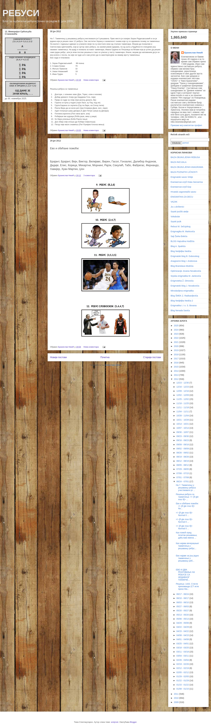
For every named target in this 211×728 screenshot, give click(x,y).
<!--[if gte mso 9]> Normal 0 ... (184, 513)
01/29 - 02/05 (182, 676)
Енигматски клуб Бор (181, 187)
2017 (176, 358)
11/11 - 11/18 (182, 407)
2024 (176, 330)
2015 (176, 367)
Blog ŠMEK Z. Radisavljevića (184, 295)
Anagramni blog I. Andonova (184, 261)
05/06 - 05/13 (182, 619)
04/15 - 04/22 (182, 631)
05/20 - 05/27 (182, 610)
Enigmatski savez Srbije (182, 177)
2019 (176, 350)
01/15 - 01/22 (182, 685)
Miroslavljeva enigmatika (182, 291)
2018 (176, 354)
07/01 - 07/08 (182, 477)
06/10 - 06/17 (182, 598)
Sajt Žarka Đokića (179, 236)
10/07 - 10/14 (182, 428)
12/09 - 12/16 (182, 391)
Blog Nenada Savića (180, 310)
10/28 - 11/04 (182, 415)
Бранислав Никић (193, 52)
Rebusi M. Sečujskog (181, 226)
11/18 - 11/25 (182, 403)
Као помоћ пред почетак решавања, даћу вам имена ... (186, 535)
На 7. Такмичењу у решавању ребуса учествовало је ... (186, 487)
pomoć (186, 143)
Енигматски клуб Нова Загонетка (187, 182)
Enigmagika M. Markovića (183, 231)
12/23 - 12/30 (182, 382)
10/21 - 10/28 (182, 420)
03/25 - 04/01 (182, 643)
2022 (176, 338)
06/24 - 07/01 (182, 481)
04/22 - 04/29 (182, 627)
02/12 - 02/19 (182, 668)
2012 (176, 379)
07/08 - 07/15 (182, 473)
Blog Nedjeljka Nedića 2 (182, 300)
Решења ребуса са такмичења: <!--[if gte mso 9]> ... (187, 497)
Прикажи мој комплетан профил (186, 125)
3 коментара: (89, 175)
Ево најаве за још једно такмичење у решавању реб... (187, 558)
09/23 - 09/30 (182, 436)
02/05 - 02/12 (182, 672)
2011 (176, 694)
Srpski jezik (176, 221)
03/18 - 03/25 (182, 647)
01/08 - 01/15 (182, 689)
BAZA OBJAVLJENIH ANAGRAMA (187, 167)
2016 (176, 362)
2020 (176, 346)
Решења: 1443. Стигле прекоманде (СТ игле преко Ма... (187, 586)
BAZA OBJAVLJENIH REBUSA (185, 157)
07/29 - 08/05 (182, 469)
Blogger (133, 722)
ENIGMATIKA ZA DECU (182, 197)
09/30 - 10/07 (182, 432)
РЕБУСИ (20, 13)
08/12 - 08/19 (182, 461)
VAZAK (174, 202)
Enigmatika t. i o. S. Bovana (184, 305)
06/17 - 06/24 (182, 594)
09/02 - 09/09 (182, 448)
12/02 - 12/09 (182, 395)
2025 (176, 325)
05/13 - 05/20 (182, 615)
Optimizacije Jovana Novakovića (186, 271)
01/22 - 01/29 (182, 680)
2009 (176, 702)
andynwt (114, 722)
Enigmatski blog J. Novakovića (185, 286)
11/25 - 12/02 (182, 399)
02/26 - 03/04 (182, 660)
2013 (176, 375)
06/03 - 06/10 (182, 602)
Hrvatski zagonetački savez (183, 192)
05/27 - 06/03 (182, 606)
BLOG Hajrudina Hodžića (182, 241)
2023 (176, 334)
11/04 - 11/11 (182, 411)
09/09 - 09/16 (182, 444)
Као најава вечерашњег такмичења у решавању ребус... (187, 546)
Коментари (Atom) (113, 365)
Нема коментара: (91, 80)
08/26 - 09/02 (182, 452)
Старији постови (152, 357)
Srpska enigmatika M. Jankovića (186, 276)
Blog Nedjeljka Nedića (181, 251)
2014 (176, 371)
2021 (176, 342)
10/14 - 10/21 (182, 424)
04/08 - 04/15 (182, 635)
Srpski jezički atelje (179, 211)
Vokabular (175, 216)
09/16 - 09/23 (182, 440)
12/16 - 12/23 (182, 387)
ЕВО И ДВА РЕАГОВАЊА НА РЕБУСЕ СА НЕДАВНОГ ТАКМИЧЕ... (185, 574)
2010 (176, 698)
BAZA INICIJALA (178, 162)
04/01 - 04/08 (182, 639)
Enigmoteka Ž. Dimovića (182, 281)
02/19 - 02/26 (182, 664)
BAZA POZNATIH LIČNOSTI (184, 172)
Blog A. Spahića (178, 246)
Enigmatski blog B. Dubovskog (185, 256)
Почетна (104, 357)
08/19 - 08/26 (182, 457)
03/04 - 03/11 (182, 656)
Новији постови (58, 357)
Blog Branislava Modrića (182, 266)
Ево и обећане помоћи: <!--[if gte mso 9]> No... (187, 506)
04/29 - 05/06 (182, 623)
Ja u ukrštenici (177, 207)
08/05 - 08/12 (182, 465)
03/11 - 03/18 (182, 651)
